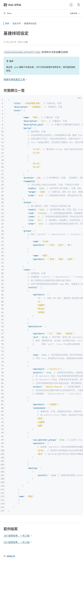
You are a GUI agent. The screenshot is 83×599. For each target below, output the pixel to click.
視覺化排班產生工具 (14, 79)
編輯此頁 (9, 556)
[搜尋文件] (71, 4)
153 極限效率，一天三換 (17, 542)
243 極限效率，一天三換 (17, 535)
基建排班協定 (30, 23)
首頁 (7, 23)
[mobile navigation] (78, 5)
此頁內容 (75, 13)
